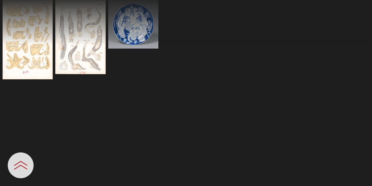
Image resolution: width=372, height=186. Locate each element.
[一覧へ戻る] (363, 6)
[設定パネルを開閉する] (21, 165)
